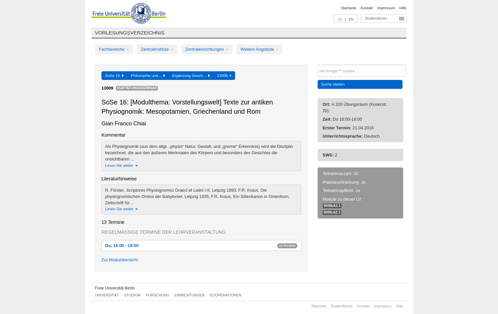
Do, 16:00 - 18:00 (201, 245)
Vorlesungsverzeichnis (129, 32)
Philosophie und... (148, 76)
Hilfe (402, 8)
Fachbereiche (114, 49)
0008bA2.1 (332, 206)
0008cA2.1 (332, 212)
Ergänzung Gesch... (191, 76)
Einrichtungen (190, 295)
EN (350, 19)
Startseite (348, 8)
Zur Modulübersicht (119, 259)
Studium (132, 295)
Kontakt (367, 8)
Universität (107, 295)
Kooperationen (225, 295)
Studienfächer (376, 18)
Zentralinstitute (157, 49)
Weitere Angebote (259, 49)
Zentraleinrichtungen (206, 49)
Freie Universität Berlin (115, 288)
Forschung (157, 295)
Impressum (386, 8)
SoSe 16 (114, 76)
